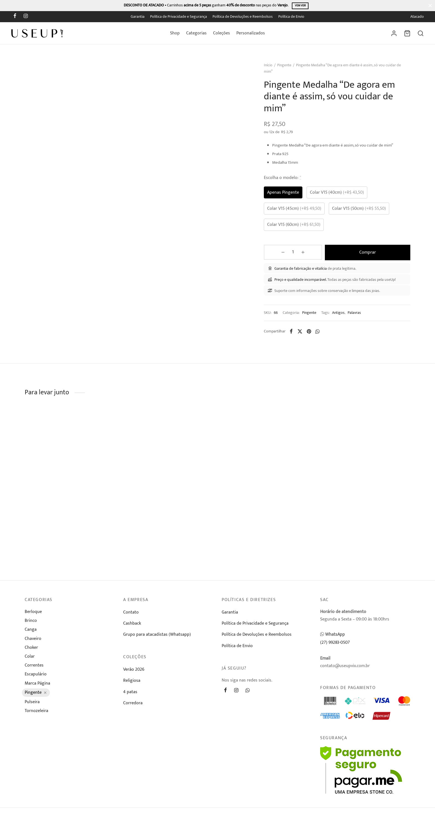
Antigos (341, 315)
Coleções (221, 33)
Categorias (196, 33)
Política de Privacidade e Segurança (178, 16)
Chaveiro (33, 640)
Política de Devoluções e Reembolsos (243, 16)
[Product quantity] (281, 255)
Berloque (33, 613)
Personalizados (250, 33)
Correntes (34, 666)
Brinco (31, 622)
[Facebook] (15, 16)
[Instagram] (25, 16)
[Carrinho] (407, 33)
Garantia (138, 16)
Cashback (132, 625)
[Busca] (420, 33)
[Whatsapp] (320, 334)
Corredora (133, 704)
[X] (303, 334)
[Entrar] (394, 33)
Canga (31, 631)
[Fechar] (430, 5)
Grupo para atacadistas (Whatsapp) (157, 636)
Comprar (354, 255)
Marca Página (37, 684)
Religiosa (131, 682)
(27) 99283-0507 (335, 644)
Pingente (287, 68)
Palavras (357, 315)
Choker (31, 649)
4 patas (130, 693)
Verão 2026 (133, 671)
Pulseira (32, 703)
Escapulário (36, 675)
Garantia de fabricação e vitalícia (303, 271)
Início (271, 68)
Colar (30, 658)
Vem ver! (300, 5)
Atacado (417, 16)
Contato (131, 613)
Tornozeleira (36, 712)
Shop (175, 33)
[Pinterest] (312, 334)
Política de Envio (291, 16)
